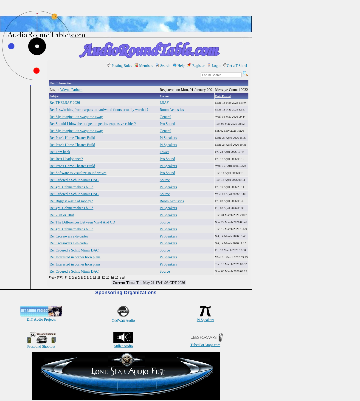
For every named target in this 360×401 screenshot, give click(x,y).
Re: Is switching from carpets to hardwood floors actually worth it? (99, 110)
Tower (164, 152)
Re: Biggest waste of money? (71, 201)
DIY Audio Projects (41, 317)
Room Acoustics (172, 110)
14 (112, 277)
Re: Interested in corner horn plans (75, 257)
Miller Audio (123, 344)
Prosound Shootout (41, 344)
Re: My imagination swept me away (76, 117)
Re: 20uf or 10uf (62, 215)
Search (163, 66)
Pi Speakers (168, 138)
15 (116, 277)
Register (196, 66)
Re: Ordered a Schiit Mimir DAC (74, 180)
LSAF (164, 102)
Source (165, 180)
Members (144, 66)
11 (99, 277)
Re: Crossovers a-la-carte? (69, 236)
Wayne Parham (71, 90)
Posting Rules (119, 66)
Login (213, 66)
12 (103, 277)
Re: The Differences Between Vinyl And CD (82, 222)
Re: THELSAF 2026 (65, 102)
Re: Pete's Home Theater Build (72, 138)
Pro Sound (167, 124)
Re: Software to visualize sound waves (78, 173)
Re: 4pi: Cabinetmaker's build (71, 187)
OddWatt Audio (123, 318)
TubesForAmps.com (205, 343)
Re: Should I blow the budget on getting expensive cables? (93, 124)
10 (94, 277)
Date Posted (223, 96)
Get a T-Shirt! (235, 66)
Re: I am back (60, 152)
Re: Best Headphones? (66, 159)
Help (179, 66)
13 (107, 277)
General (165, 117)
